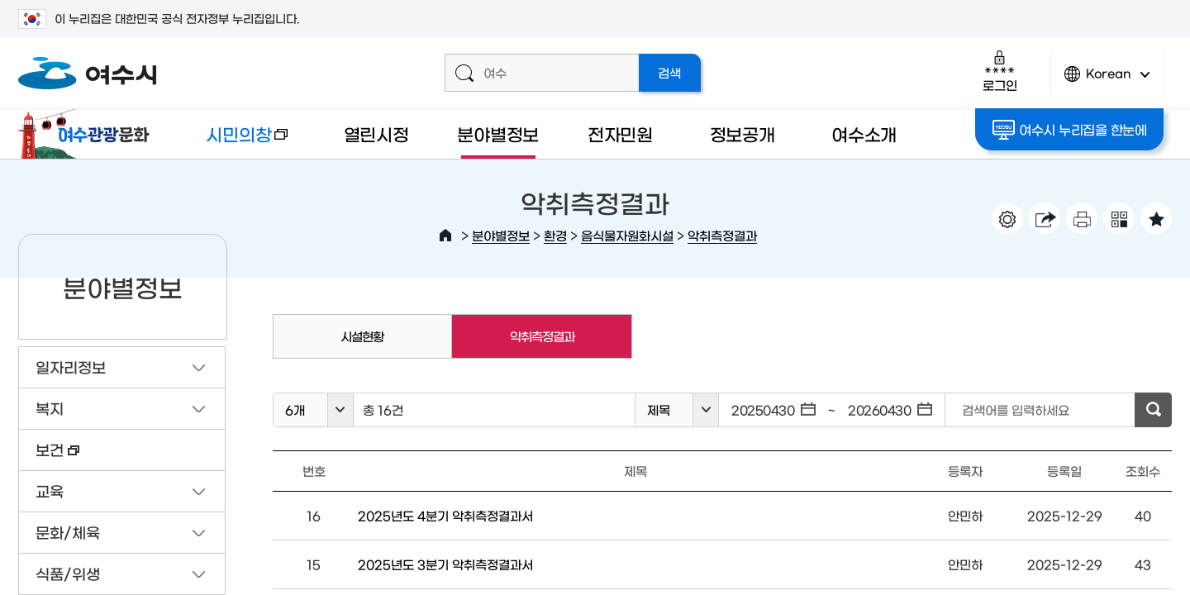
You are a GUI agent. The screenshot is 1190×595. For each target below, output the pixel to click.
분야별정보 (498, 133)
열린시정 (376, 133)
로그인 (999, 70)
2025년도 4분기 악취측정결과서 (445, 515)
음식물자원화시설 (627, 235)
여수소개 (864, 133)
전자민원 (620, 133)
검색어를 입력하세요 (1015, 409)
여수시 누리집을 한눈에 (1069, 130)
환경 (555, 235)
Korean (1107, 80)
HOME (445, 235)
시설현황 (361, 336)
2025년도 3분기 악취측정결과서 (445, 564)
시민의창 (233, 142)
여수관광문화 (88, 134)
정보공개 (742, 133)
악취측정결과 (722, 235)
